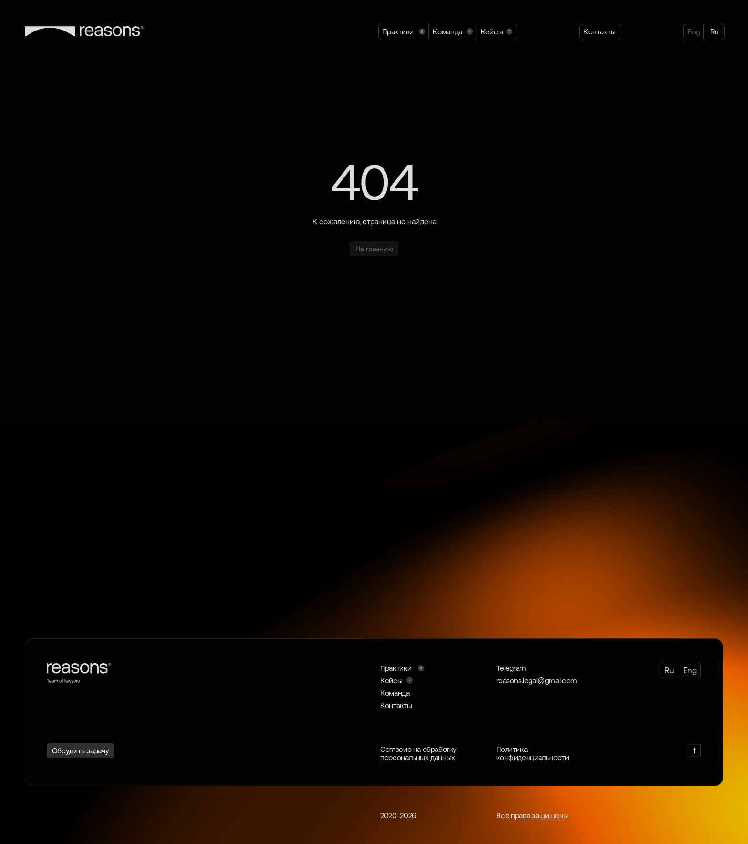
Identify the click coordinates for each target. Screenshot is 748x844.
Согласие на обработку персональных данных (418, 753)
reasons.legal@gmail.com (536, 680)
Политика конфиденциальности (532, 753)
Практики (395, 668)
